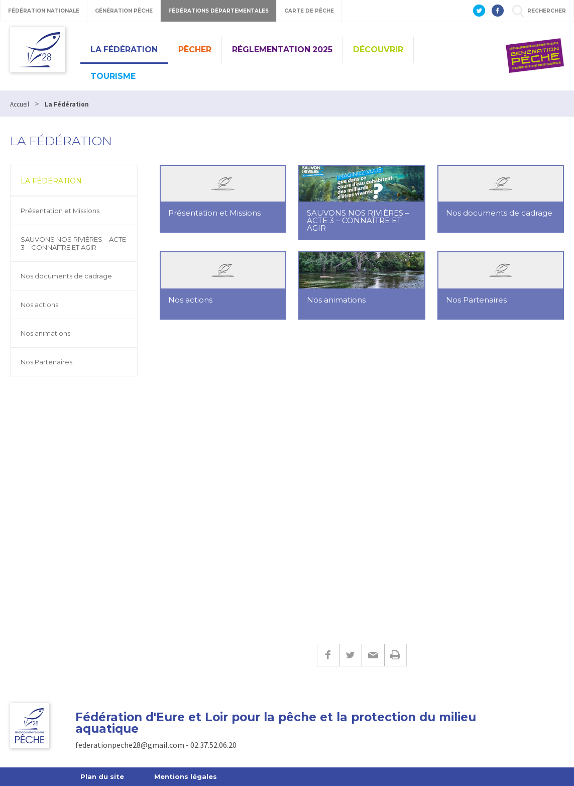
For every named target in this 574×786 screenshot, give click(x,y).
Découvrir (378, 49)
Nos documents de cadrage (66, 276)
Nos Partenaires (46, 362)
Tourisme (113, 76)
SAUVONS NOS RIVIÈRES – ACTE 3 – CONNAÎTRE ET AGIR (73, 243)
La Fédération (124, 49)
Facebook (328, 655)
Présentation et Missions (60, 211)
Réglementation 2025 (282, 49)
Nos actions (39, 305)
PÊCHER (194, 49)
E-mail (373, 655)
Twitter (350, 655)
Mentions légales (185, 776)
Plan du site (102, 776)
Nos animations (45, 333)
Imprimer (395, 655)
